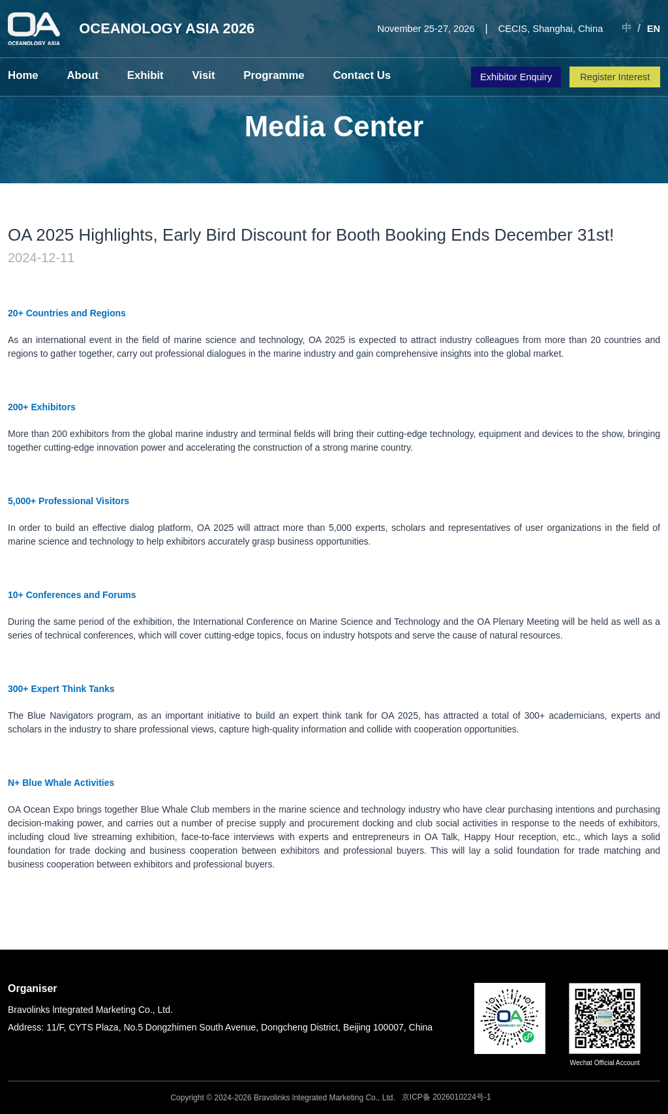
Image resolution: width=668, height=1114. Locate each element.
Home (21, 75)
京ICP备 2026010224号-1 (446, 1097)
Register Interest (615, 77)
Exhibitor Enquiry (516, 77)
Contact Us (334, 75)
